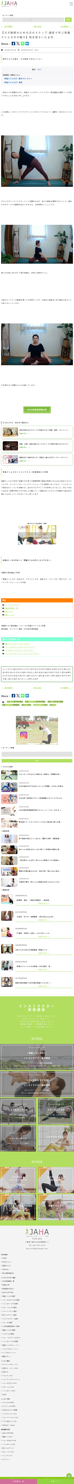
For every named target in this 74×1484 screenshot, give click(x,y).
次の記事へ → (67, 27)
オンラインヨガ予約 (8, 1406)
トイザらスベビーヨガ (9, 1414)
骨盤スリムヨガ (6, 1437)
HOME (4, 1258)
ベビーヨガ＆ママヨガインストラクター (20, 647)
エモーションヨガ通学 (9, 1307)
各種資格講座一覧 (11, 608)
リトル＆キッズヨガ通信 (9, 1341)
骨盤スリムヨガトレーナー (10, 1345)
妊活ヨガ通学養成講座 (15, 702)
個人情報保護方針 (7, 1273)
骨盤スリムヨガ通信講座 (10, 705)
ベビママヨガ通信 (7, 1334)
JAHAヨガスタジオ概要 (9, 1410)
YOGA (3, 1394)
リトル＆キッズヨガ (8, 1391)
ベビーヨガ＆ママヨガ (9, 1383)
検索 (68, 20)
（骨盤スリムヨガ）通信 (12, 83)
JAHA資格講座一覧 (7, 1281)
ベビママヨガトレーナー (9, 1349)
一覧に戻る (37, 27)
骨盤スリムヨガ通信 (8, 1330)
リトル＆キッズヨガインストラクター (19, 650)
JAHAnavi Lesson (8, 1425)
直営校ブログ (6, 1266)
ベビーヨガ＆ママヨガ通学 (10, 1300)
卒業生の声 (5, 1285)
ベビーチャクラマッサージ (10, 1379)
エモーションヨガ (7, 1387)
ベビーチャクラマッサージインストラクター (21, 654)
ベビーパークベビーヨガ (9, 1417)
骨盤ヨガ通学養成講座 (55, 702)
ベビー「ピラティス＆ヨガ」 (11, 1338)
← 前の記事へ (7, 27)
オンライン (5, 1459)
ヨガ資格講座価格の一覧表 (10, 1326)
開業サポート (6, 1356)
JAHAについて (6, 1262)
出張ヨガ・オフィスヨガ (9, 1368)
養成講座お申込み (7, 1289)
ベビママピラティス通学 (9, 1319)
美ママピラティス (7, 1448)
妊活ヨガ (53, 705)
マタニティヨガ (6, 1376)
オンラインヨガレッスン (9, 1364)
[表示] (39, 69)
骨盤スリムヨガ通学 (8, 1296)
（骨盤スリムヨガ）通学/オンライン (17, 79)
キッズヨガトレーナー (9, 1353)
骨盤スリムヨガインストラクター (17, 644)
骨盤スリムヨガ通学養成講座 (35, 702)
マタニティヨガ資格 (40, 705)
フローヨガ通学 (6, 1322)
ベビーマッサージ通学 (9, 1311)
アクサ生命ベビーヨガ (9, 1421)
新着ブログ (8, 612)
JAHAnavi (4, 1269)
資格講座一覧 (18, 1481)
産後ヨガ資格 (26, 705)
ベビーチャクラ (6, 1456)
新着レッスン (9, 615)
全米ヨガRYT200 (7, 1292)
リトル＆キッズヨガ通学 (9, 1304)
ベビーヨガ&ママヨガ (8, 1440)
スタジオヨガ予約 (7, 1402)
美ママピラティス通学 (9, 1315)
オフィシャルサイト (12, 605)
